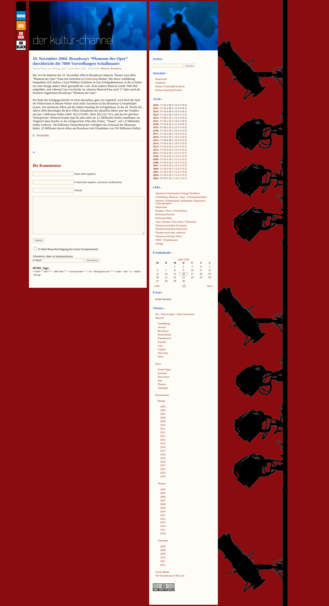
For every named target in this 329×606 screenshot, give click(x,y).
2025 (155, 108)
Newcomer (163, 376)
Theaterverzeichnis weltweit (170, 232)
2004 (155, 174)
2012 (155, 149)
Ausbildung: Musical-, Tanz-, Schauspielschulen (181, 196)
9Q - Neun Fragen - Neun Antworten (174, 314)
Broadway (116, 68)
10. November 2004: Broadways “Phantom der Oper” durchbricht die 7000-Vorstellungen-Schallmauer (80, 61)
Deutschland (164, 334)
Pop (160, 380)
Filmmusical (164, 338)
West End (163, 352)
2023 (155, 114)
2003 (155, 178)
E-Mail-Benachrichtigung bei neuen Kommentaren (68, 249)
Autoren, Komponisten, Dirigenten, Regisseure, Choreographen (180, 202)
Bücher (161, 400)
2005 (155, 171)
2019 (155, 127)
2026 (155, 104)
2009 (155, 159)
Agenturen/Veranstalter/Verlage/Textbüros (177, 193)
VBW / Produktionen (166, 239)
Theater (162, 384)
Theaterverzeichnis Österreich (171, 228)
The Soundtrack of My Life (169, 575)
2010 (155, 156)
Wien (160, 356)
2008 (155, 162)
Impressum (161, 78)
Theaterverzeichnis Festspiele (171, 225)
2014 (155, 143)
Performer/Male (163, 217)
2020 (155, 124)
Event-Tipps (164, 369)
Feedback (160, 82)
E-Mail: (58, 260)
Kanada (162, 341)
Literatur (162, 373)
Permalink (43, 135)
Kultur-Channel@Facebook (169, 86)
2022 (155, 117)
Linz (160, 345)
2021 (155, 120)
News (158, 363)
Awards (162, 327)
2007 (155, 165)
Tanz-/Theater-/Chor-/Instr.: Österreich (175, 221)
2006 (155, 168)
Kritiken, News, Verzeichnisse (171, 210)
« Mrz (157, 285)
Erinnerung (91, 79)
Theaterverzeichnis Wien (168, 236)
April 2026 (183, 259)
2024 (155, 111)
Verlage (159, 243)
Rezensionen (162, 394)
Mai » (210, 285)
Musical (105, 68)
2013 (155, 146)
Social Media (162, 571)
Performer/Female (165, 214)
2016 (155, 136)
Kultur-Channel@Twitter (168, 89)
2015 (155, 140)
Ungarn (162, 349)
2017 (155, 133)
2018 (155, 130)
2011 (155, 152)
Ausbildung (164, 323)
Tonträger (163, 387)
